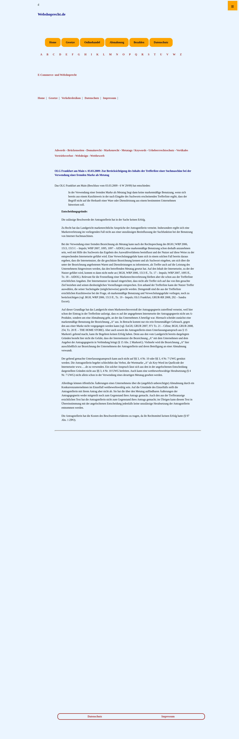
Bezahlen (139, 42)
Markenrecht (111, 150)
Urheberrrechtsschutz (161, 150)
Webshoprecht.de (52, 14)
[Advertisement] (117, 136)
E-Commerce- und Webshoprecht (57, 74)
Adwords (60, 150)
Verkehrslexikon (71, 98)
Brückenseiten (75, 150)
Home (52, 42)
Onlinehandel (92, 42)
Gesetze (70, 42)
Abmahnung (117, 42)
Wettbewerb (97, 155)
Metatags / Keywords (134, 150)
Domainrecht (94, 150)
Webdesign (81, 155)
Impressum (109, 98)
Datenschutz (161, 42)
